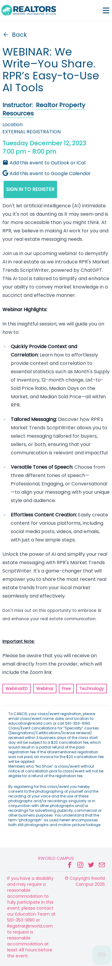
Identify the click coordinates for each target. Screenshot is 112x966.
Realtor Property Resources (43, 109)
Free (66, 689)
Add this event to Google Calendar (46, 173)
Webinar (44, 689)
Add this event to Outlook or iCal (43, 162)
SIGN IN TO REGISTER (30, 189)
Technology (91, 689)
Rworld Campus (56, 858)
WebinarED (16, 689)
